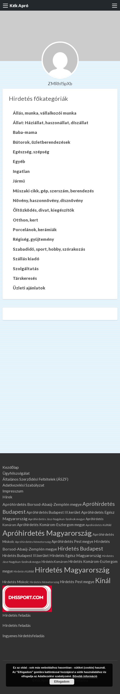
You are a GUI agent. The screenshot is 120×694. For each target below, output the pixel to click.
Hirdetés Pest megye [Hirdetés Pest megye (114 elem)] (77, 581)
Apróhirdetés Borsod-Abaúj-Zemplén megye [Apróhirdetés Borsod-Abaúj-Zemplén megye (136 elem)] (42, 504)
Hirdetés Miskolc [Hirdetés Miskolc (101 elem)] (15, 582)
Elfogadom (62, 681)
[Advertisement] (60, 391)
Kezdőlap (10, 467)
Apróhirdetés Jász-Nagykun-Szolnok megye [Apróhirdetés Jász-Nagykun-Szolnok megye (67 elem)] (56, 519)
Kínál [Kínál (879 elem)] (103, 580)
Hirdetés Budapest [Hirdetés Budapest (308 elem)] (80, 548)
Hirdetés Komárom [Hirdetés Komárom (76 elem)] (55, 562)
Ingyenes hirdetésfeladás (23, 635)
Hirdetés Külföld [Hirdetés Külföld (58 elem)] (24, 571)
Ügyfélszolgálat (16, 473)
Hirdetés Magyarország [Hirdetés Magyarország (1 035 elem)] (72, 569)
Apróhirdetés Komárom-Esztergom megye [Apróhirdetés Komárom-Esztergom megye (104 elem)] (51, 525)
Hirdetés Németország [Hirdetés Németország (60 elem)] (44, 582)
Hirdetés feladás (16, 615)
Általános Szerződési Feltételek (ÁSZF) (35, 479)
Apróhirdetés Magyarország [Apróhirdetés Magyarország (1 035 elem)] (47, 533)
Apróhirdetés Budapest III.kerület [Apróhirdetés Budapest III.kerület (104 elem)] (53, 512)
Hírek (7, 497)
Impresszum (12, 491)
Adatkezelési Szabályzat (23, 485)
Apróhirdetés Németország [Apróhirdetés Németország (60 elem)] (33, 541)
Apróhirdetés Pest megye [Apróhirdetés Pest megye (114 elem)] (72, 541)
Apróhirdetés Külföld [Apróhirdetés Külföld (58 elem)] (98, 525)
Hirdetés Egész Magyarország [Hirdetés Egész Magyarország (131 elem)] (75, 555)
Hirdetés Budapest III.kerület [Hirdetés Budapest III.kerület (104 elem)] (25, 555)
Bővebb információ (84, 676)
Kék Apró (19, 5)
